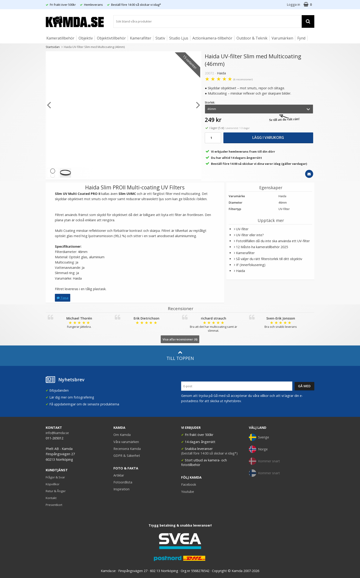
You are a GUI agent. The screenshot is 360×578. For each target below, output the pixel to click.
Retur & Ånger (56, 491)
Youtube (187, 491)
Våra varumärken (126, 442)
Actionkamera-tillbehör (212, 38)
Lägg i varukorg (268, 137)
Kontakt (51, 498)
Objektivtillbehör (111, 38)
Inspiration (121, 489)
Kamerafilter (140, 38)
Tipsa (62, 298)
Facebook (188, 484)
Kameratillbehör (60, 38)
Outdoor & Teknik (251, 38)
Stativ (160, 38)
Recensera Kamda (127, 448)
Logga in (293, 4)
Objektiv (86, 38)
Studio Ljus (178, 38)
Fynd (301, 38)
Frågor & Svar (55, 477)
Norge (258, 449)
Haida (221, 73)
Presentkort (54, 505)
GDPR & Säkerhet (126, 455)
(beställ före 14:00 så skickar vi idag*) (209, 453)
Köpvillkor (52, 484)
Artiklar (118, 475)
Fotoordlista (122, 482)
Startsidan (53, 47)
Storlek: (210, 102)
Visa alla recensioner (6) (180, 339)
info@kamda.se (57, 433)
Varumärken (282, 38)
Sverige (259, 437)
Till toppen (180, 355)
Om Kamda (122, 434)
